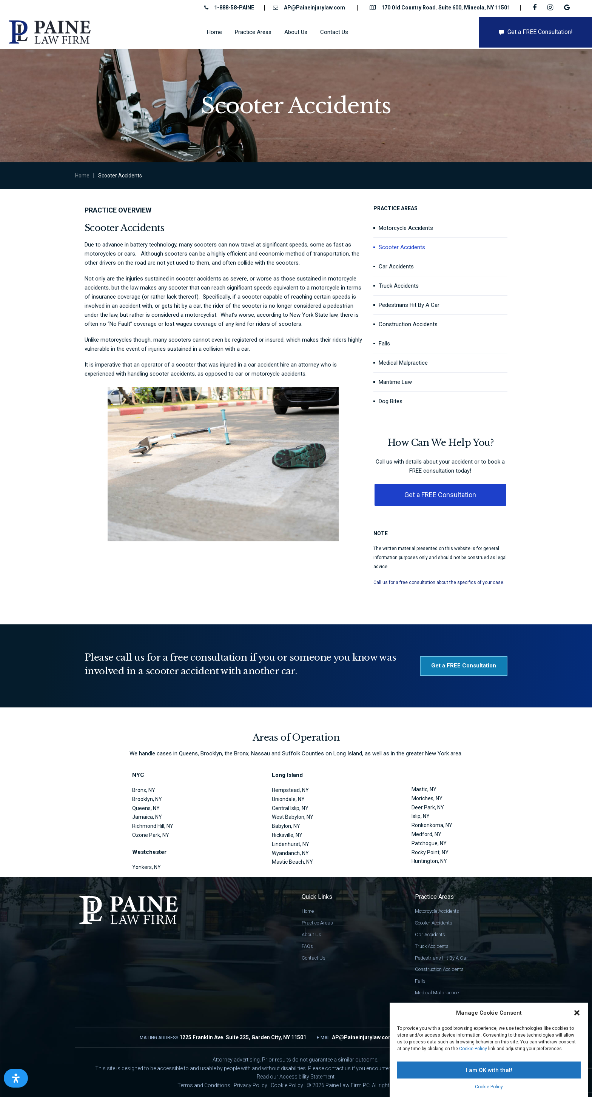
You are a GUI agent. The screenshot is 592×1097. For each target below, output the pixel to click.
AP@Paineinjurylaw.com (314, 8)
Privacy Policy (250, 1085)
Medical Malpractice (403, 362)
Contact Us (313, 958)
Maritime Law (395, 382)
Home (82, 176)
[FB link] (535, 7)
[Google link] (568, 7)
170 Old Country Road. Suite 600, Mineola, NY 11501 (445, 8)
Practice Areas (317, 923)
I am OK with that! (489, 1070)
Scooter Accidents (402, 247)
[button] (577, 1013)
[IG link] (551, 7)
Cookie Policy (473, 1048)
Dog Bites (390, 401)
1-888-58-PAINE (234, 8)
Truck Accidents (399, 285)
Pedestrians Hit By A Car (409, 305)
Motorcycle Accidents (406, 228)
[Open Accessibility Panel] (16, 1078)
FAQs (307, 946)
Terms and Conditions (203, 1085)
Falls (384, 343)
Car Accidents (396, 266)
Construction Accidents (408, 324)
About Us (311, 934)
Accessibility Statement (307, 1077)
